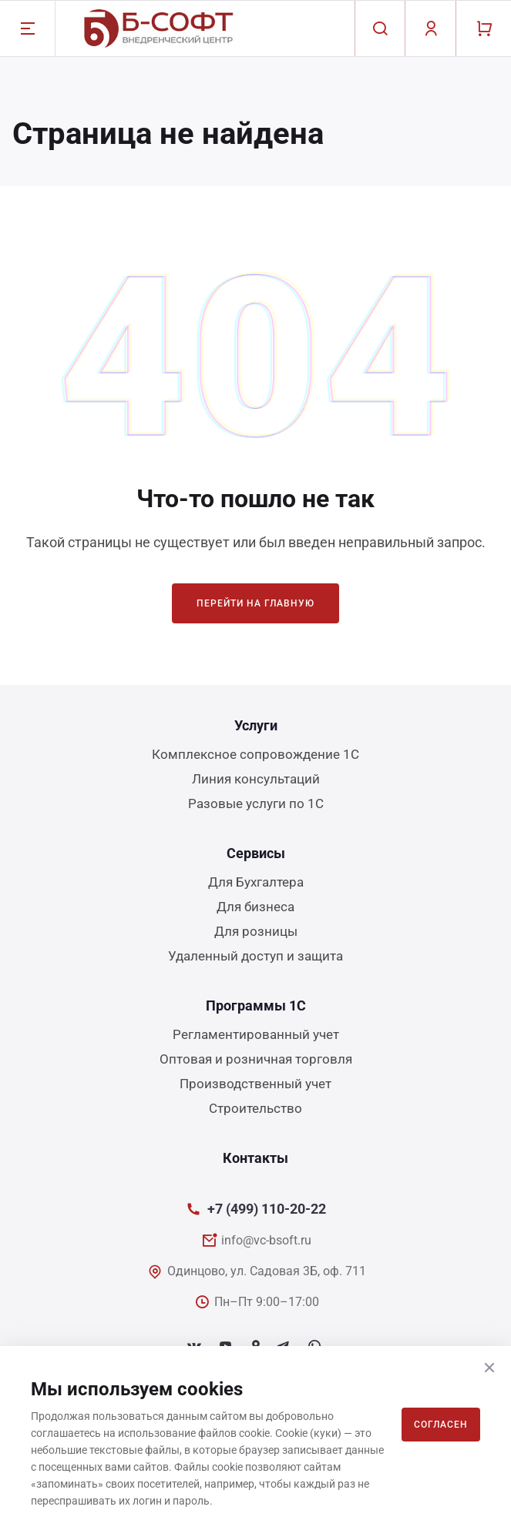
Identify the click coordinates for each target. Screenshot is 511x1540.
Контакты (255, 1158)
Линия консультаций (256, 779)
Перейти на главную (255, 603)
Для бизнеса (255, 906)
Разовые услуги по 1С (256, 803)
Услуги (255, 725)
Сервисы (256, 853)
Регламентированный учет (256, 1034)
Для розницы (256, 931)
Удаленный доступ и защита (255, 956)
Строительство (255, 1108)
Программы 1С (256, 1005)
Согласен (441, 1424)
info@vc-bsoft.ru (266, 1240)
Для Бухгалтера (256, 882)
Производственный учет (255, 1083)
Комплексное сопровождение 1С (255, 754)
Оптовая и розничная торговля (256, 1059)
